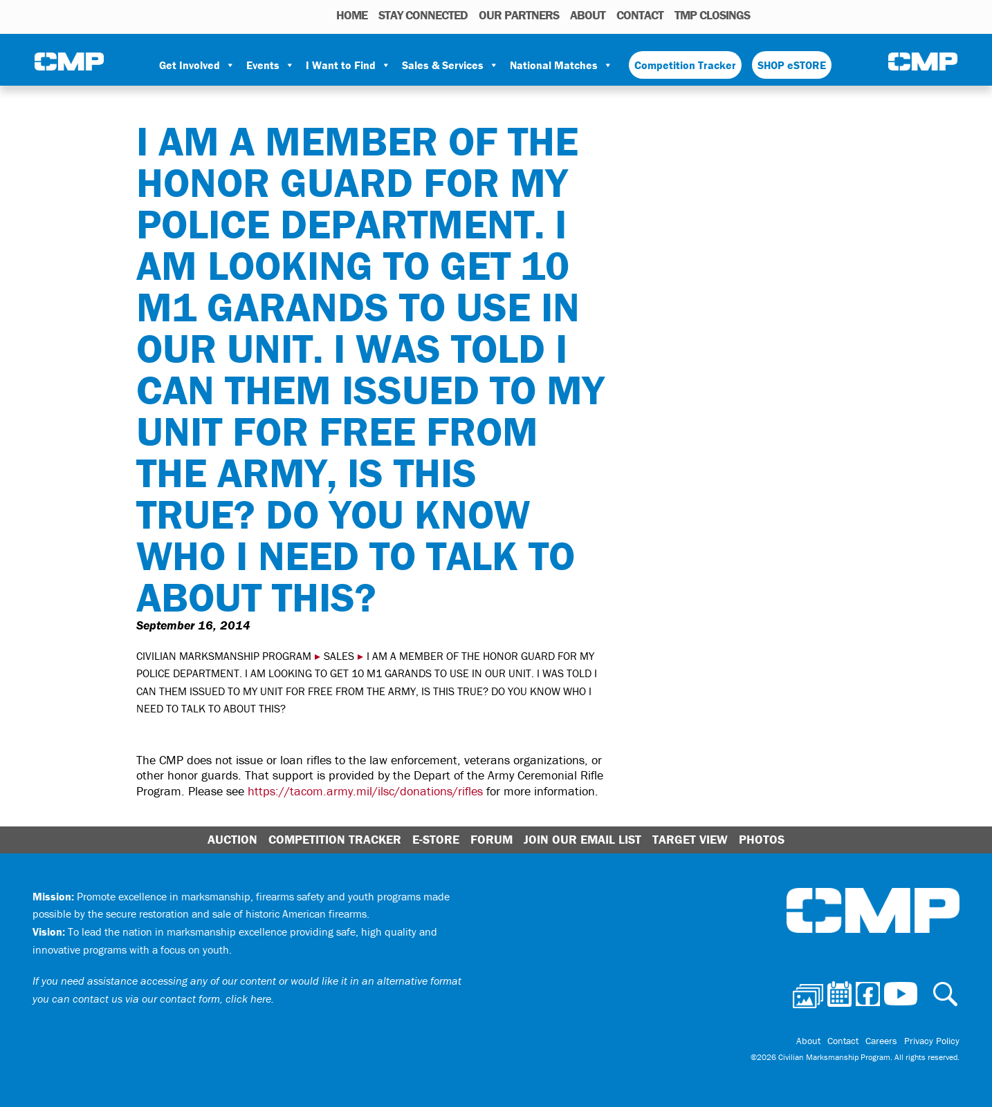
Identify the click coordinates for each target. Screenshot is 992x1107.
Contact (639, 15)
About (587, 15)
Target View (690, 839)
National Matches (561, 65)
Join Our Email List (582, 839)
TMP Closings (712, 15)
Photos (766, 14)
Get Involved (197, 65)
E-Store (435, 839)
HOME (351, 15)
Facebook (807, 14)
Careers (881, 1040)
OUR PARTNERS (519, 15)
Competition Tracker (685, 65)
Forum (491, 839)
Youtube (845, 14)
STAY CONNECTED (423, 15)
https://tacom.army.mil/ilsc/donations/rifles (365, 791)
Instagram (825, 14)
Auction (232, 839)
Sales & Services (450, 65)
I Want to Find (348, 65)
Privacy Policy (931, 1040)
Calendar (787, 14)
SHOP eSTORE (791, 65)
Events (270, 65)
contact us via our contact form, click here (172, 998)
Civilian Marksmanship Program (69, 63)
